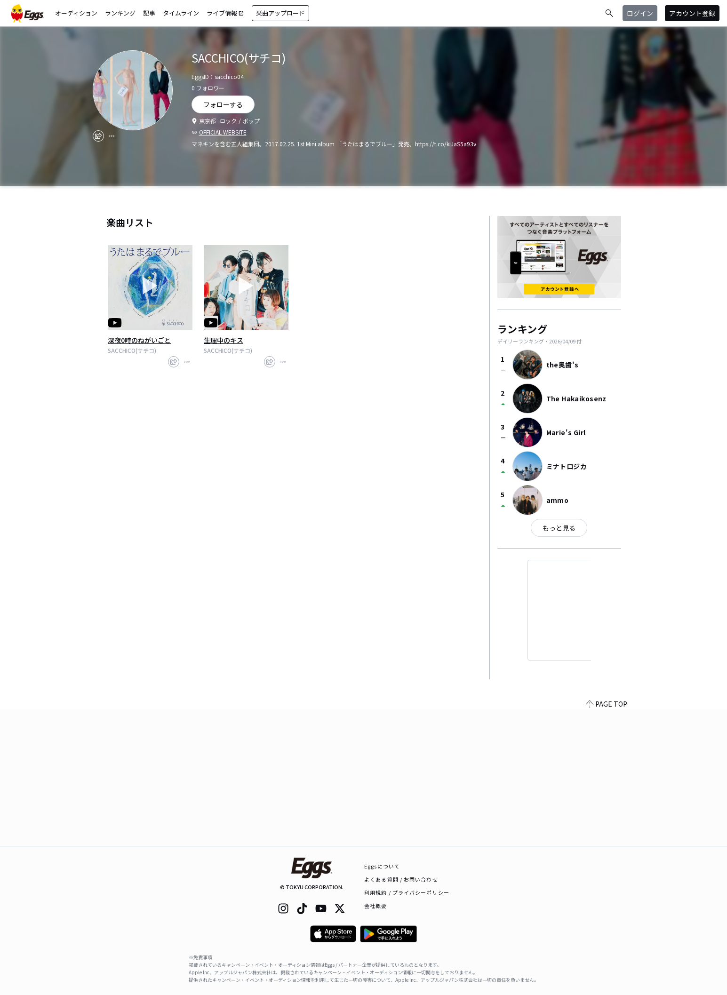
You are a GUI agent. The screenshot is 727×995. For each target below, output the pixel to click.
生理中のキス (223, 340)
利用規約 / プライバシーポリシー (406, 892)
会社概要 (375, 905)
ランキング (120, 12)
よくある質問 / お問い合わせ (401, 879)
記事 (149, 12)
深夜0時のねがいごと (139, 340)
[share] (98, 136)
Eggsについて (382, 866)
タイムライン (181, 12)
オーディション (76, 12)
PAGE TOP (606, 840)
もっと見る (559, 528)
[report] (111, 136)
